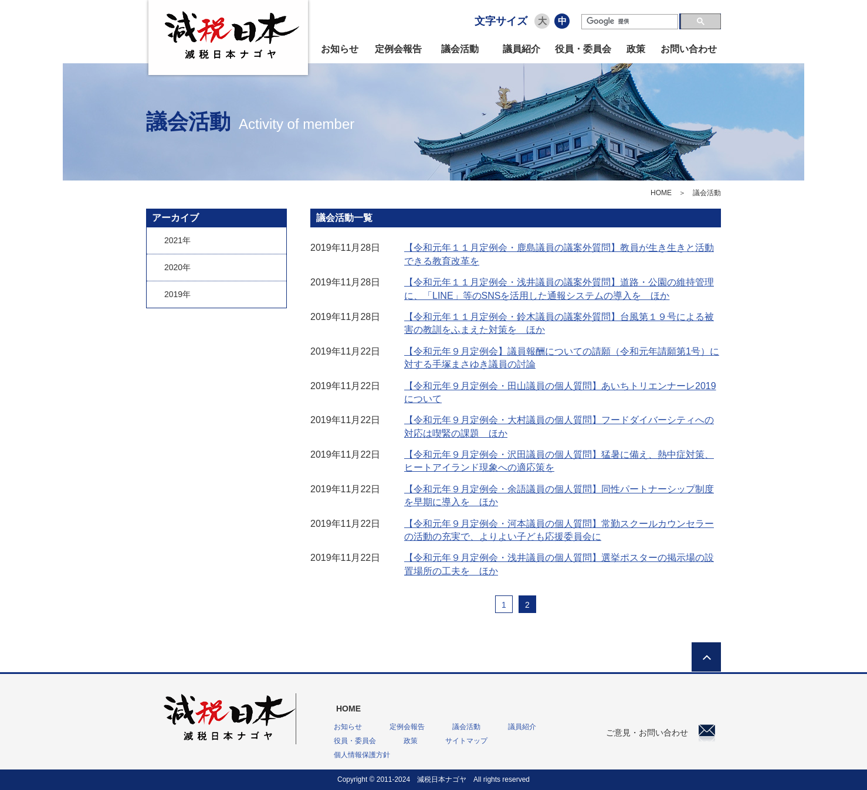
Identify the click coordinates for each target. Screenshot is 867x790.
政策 (635, 49)
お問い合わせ (689, 49)
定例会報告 (398, 49)
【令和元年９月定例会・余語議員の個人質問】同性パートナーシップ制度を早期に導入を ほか (559, 495)
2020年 (177, 267)
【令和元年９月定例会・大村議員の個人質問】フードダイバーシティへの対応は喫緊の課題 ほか (559, 426)
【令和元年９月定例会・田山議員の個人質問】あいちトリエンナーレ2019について (560, 392)
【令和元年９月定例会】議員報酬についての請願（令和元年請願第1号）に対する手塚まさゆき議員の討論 (561, 357)
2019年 (177, 294)
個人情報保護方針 (362, 755)
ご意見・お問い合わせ (660, 732)
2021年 (177, 240)
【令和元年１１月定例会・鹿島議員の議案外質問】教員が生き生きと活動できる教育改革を (559, 254)
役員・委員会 (583, 49)
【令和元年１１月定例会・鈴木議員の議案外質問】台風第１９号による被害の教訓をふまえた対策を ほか (559, 323)
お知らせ (339, 49)
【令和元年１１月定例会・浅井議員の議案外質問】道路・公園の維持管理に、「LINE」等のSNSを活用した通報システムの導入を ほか (559, 288)
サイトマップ (466, 741)
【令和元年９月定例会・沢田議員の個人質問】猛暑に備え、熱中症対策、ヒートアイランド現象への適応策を (559, 461)
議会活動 (460, 49)
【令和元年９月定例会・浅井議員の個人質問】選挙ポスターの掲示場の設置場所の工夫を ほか (559, 564)
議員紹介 (521, 49)
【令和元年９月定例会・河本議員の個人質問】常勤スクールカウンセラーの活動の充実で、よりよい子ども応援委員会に (559, 530)
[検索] (630, 22)
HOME (661, 193)
